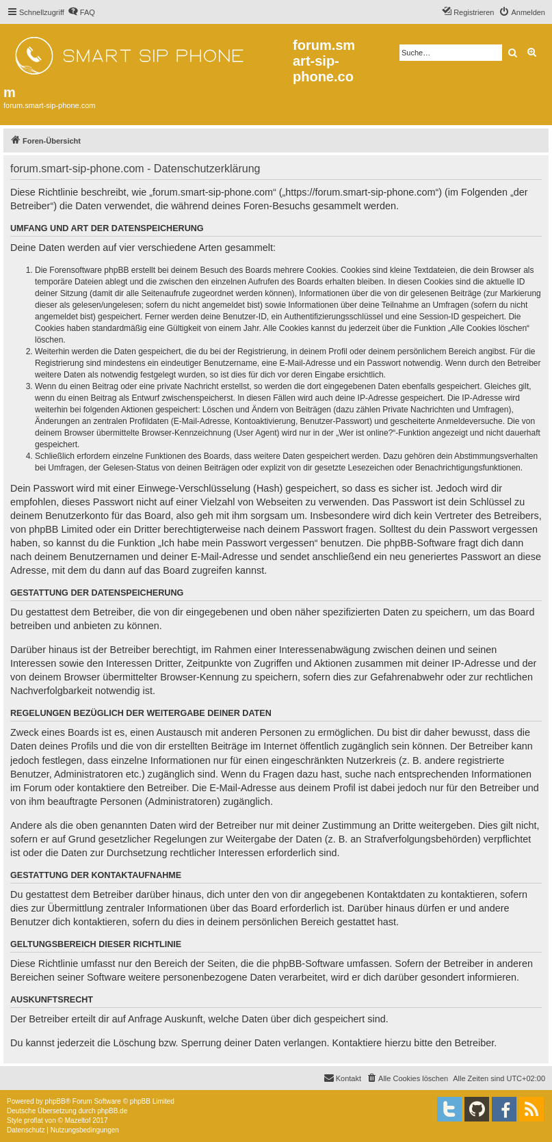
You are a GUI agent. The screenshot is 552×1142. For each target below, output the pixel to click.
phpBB (55, 1101)
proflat (33, 1120)
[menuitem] (81, 12)
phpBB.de (112, 1111)
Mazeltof (78, 1120)
